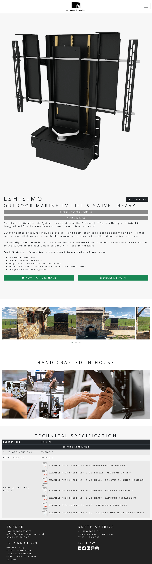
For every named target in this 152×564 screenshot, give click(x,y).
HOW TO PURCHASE (39, 277)
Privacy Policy (15, 547)
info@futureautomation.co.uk (25, 534)
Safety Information (18, 550)
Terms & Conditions (19, 553)
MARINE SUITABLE (76, 218)
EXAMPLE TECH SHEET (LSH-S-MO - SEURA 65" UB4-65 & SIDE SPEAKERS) (92, 512)
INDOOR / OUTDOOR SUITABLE (76, 212)
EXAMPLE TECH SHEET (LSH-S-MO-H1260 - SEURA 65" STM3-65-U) (87, 490)
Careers (11, 559)
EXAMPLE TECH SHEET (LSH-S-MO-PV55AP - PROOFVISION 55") (86, 472)
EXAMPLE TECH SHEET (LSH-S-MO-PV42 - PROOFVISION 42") (84, 465)
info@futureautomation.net (95, 534)
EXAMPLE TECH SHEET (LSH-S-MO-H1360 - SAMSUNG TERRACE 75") (88, 497)
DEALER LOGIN (113, 277)
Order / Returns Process (22, 556)
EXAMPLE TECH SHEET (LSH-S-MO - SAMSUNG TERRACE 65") (84, 505)
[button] (72, 342)
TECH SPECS (137, 199)
